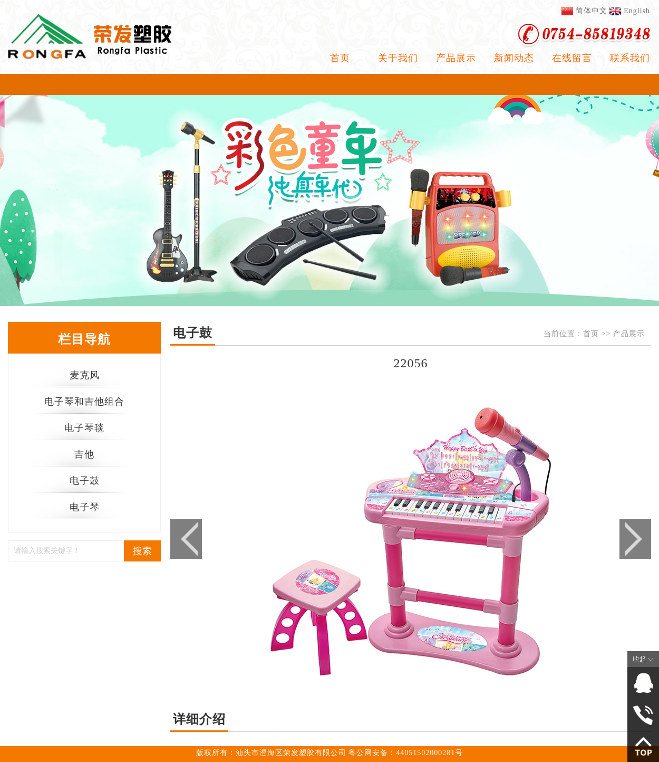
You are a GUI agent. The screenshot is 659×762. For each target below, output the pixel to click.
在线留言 (572, 58)
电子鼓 (85, 480)
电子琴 (85, 507)
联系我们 (630, 58)
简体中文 (591, 11)
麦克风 (85, 375)
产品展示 (456, 58)
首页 (340, 58)
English (637, 11)
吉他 (84, 454)
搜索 (142, 551)
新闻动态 (514, 58)
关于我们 (398, 58)
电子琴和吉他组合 (84, 401)
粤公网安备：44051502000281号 (405, 753)
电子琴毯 (84, 428)
